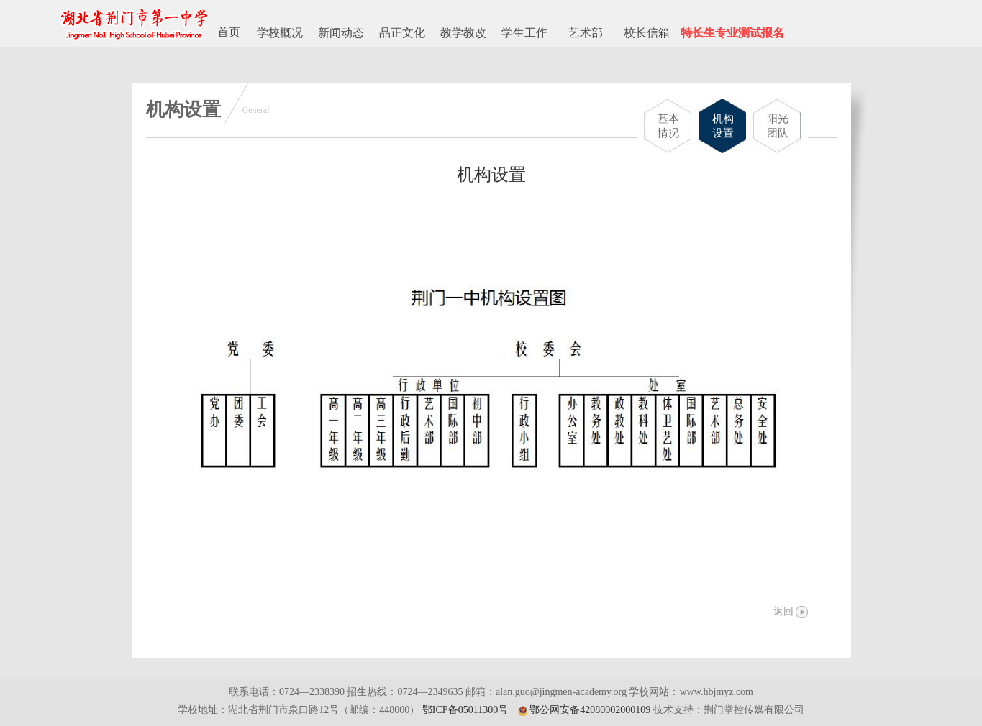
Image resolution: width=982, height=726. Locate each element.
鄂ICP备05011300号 (465, 709)
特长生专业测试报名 (732, 33)
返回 (783, 611)
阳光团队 (777, 126)
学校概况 (280, 33)
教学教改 (463, 33)
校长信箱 (647, 33)
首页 (228, 32)
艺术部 (585, 33)
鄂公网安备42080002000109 (589, 709)
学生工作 (524, 33)
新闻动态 (341, 33)
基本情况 (668, 126)
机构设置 (723, 126)
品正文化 (402, 33)
